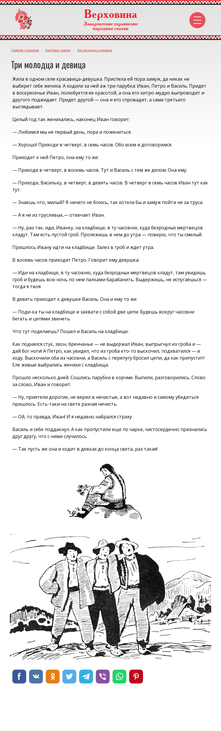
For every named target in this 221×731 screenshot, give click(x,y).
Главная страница (25, 50)
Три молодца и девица (94, 50)
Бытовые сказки (58, 50)
